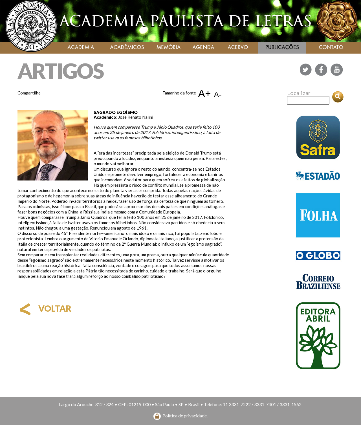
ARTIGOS (60, 70)
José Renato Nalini (135, 117)
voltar (44, 308)
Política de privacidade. (185, 415)
